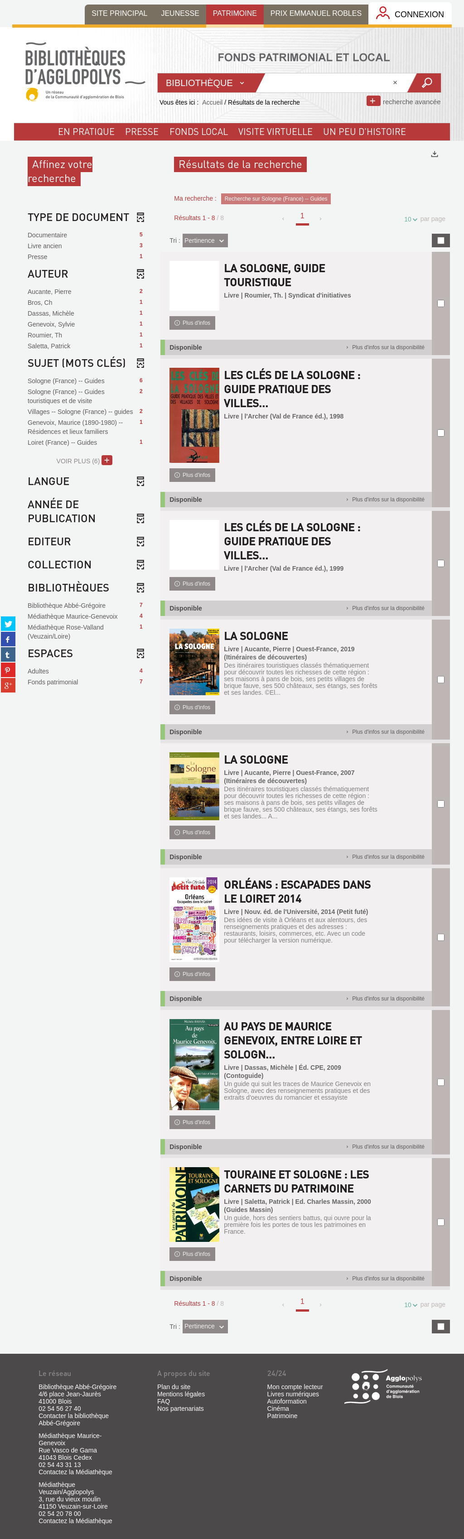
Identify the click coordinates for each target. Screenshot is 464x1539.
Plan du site (173, 1386)
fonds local (198, 131)
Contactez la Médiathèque (75, 1472)
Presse (142, 131)
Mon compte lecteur (295, 1386)
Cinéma (278, 1408)
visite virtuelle (275, 131)
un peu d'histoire (364, 131)
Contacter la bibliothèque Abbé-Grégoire (74, 1419)
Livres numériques (293, 1394)
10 (409, 219)
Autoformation (287, 1401)
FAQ (163, 1401)
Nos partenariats (180, 1408)
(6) (84, 460)
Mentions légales (181, 1394)
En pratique (86, 131)
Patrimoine (282, 1415)
